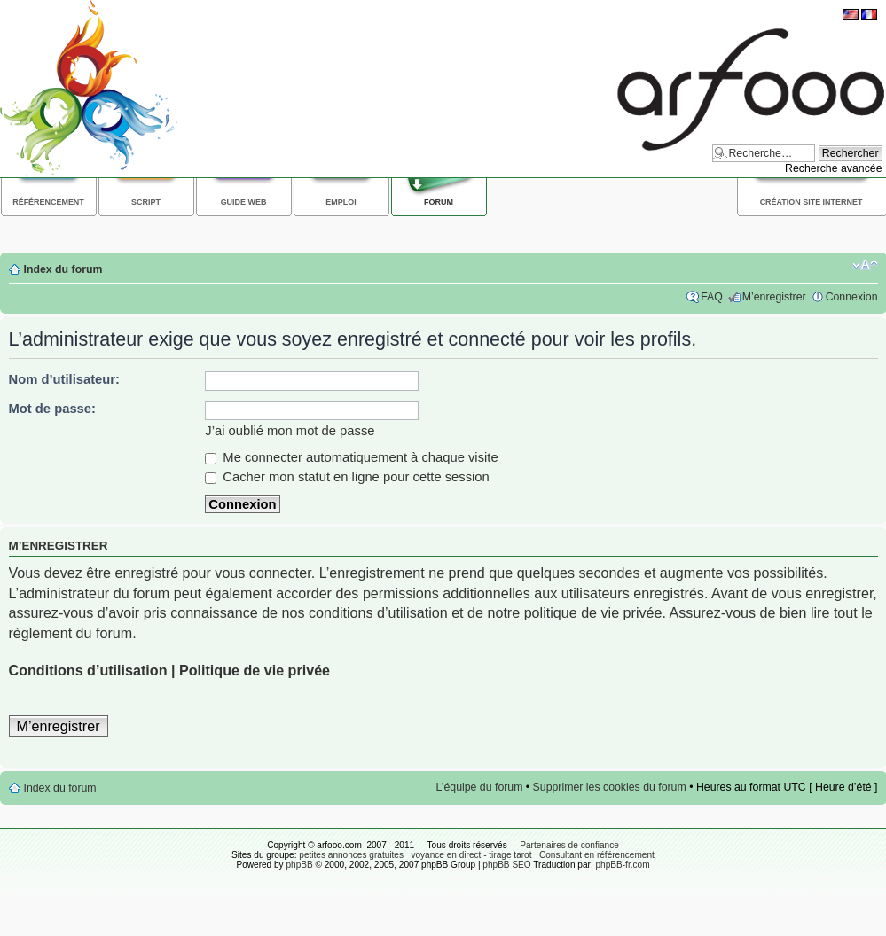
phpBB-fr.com (623, 865)
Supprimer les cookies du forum (609, 787)
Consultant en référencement (597, 855)
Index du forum (63, 269)
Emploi (340, 202)
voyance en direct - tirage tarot (471, 855)
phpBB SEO (506, 865)
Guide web (244, 202)
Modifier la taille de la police (865, 265)
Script (146, 202)
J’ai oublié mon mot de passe (289, 431)
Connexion (852, 297)
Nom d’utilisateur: (65, 379)
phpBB (299, 865)
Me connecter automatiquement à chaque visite (351, 457)
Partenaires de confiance (569, 845)
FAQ (712, 297)
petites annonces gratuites (351, 855)
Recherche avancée (833, 168)
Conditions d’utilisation (88, 670)
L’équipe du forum (479, 787)
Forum (438, 202)
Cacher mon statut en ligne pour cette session (347, 477)
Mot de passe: (52, 409)
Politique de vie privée (254, 670)
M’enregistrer (774, 297)
